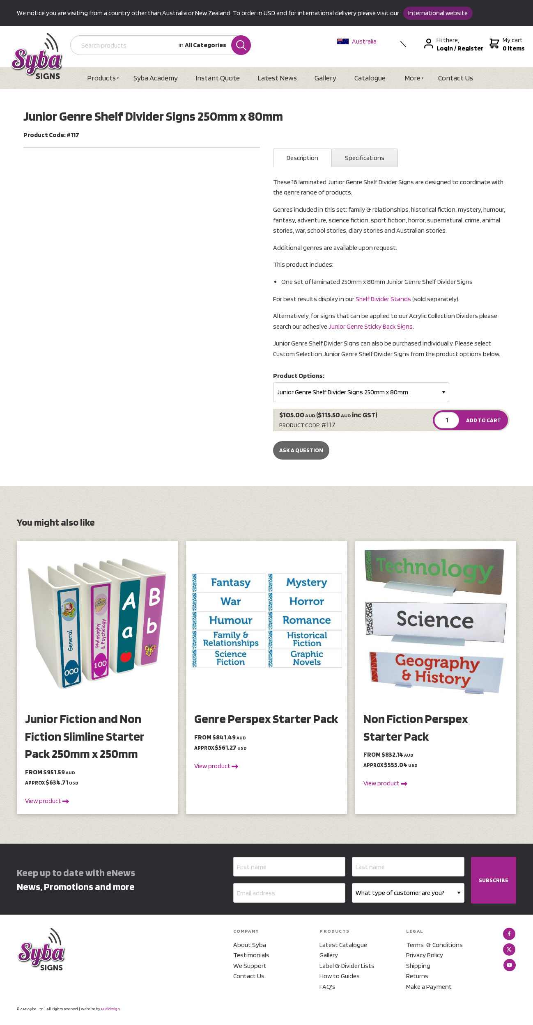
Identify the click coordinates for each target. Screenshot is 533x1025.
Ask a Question (301, 450)
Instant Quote (217, 77)
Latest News (277, 77)
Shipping (418, 966)
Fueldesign (110, 1008)
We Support (249, 966)
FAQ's (327, 987)
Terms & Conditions (434, 945)
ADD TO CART (483, 420)
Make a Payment (429, 987)
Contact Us (455, 77)
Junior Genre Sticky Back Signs (371, 326)
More (412, 77)
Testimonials (251, 955)
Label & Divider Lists (346, 966)
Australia (357, 41)
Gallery (325, 77)
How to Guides (339, 976)
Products (101, 77)
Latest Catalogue (343, 945)
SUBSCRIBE (493, 880)
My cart (506, 44)
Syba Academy (155, 77)
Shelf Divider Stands (383, 299)
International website (438, 13)
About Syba (249, 945)
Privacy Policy (424, 955)
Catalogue (370, 77)
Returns (417, 976)
